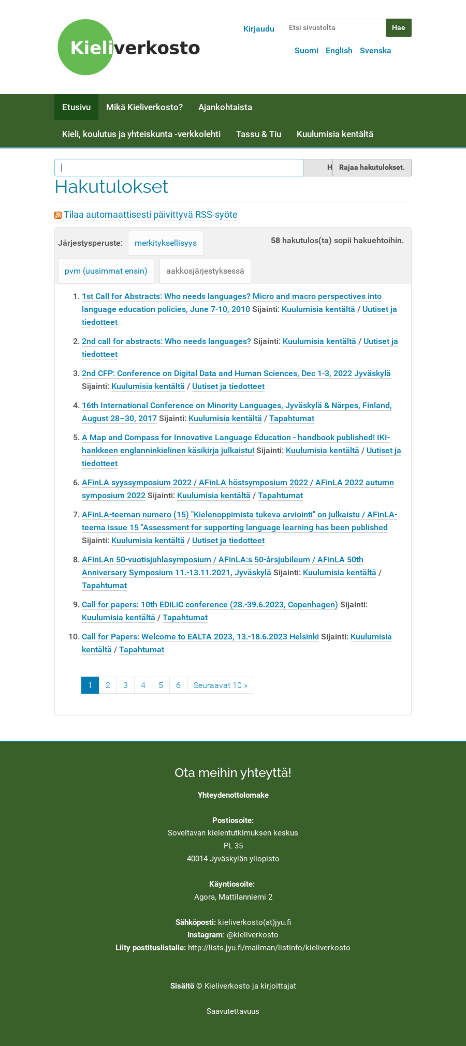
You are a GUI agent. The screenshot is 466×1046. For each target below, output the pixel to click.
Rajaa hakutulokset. (372, 167)
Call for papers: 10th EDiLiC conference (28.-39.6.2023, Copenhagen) (210, 604)
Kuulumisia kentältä (335, 134)
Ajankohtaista (225, 107)
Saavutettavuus (233, 1011)
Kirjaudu (258, 29)
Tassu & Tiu (258, 134)
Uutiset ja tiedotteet (228, 386)
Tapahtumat (291, 418)
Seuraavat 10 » (220, 685)
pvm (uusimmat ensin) (106, 271)
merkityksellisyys (166, 243)
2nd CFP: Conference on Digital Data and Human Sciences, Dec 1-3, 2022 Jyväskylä (236, 373)
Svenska (375, 50)
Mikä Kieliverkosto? (144, 107)
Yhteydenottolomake (233, 795)
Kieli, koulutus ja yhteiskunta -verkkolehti (141, 134)
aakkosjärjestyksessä (205, 271)
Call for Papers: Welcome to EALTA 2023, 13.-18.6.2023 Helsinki (200, 636)
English (339, 50)
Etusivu (76, 107)
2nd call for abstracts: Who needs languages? (166, 341)
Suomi (306, 50)
